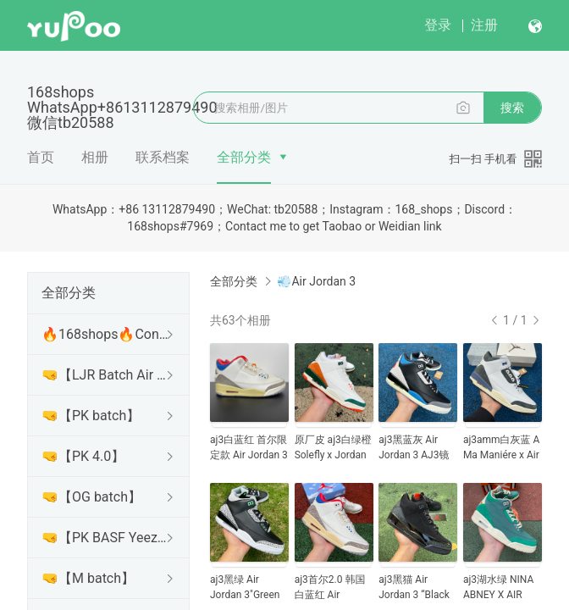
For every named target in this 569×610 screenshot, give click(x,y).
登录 (437, 25)
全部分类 (244, 157)
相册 (94, 157)
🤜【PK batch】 (90, 416)
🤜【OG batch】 (91, 497)
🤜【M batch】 (88, 578)
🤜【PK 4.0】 (82, 456)
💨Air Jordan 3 (316, 281)
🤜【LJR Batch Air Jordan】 (104, 375)
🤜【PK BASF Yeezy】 (104, 538)
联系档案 (162, 157)
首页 (40, 157)
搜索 (512, 107)
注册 (484, 25)
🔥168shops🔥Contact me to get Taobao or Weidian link (104, 334)
